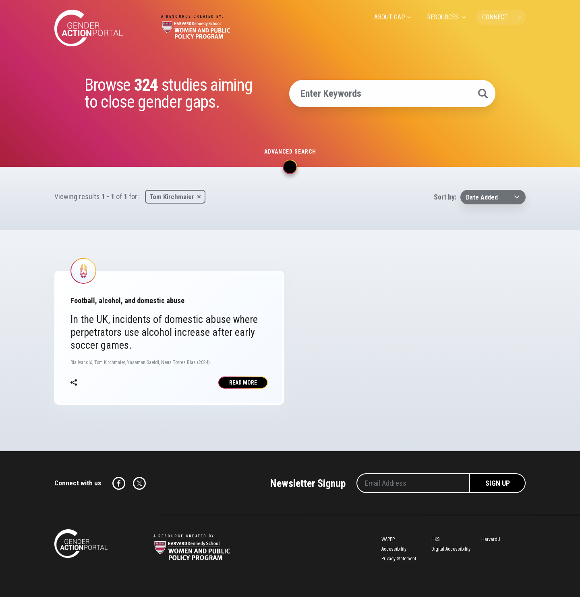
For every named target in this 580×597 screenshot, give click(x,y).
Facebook (118, 483)
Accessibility (393, 549)
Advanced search (290, 151)
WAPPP (388, 539)
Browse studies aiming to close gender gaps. (168, 93)
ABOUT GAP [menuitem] (389, 17)
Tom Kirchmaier (171, 197)
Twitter (139, 483)
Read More (243, 382)
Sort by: (445, 197)
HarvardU (490, 539)
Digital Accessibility (450, 549)
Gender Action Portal (88, 28)
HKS (435, 539)
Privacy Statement (398, 559)
